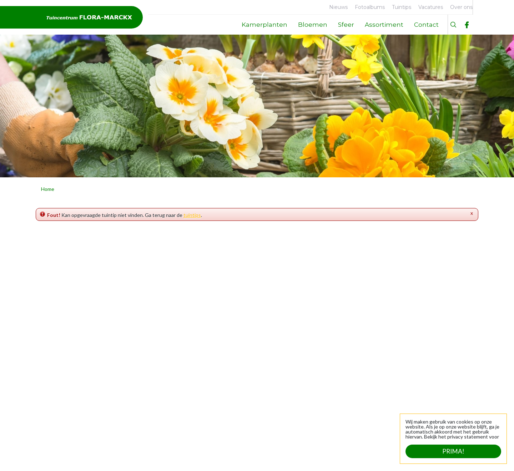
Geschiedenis (61, 375)
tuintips (192, 215)
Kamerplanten (149, 353)
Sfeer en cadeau (151, 386)
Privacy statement (216, 457)
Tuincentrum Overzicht (161, 457)
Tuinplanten (146, 375)
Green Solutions (107, 457)
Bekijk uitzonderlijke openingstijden (258, 433)
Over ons (56, 353)
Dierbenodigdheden (155, 364)
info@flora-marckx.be (444, 383)
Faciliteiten (58, 364)
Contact (55, 386)
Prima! (453, 451)
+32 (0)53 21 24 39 (447, 376)
